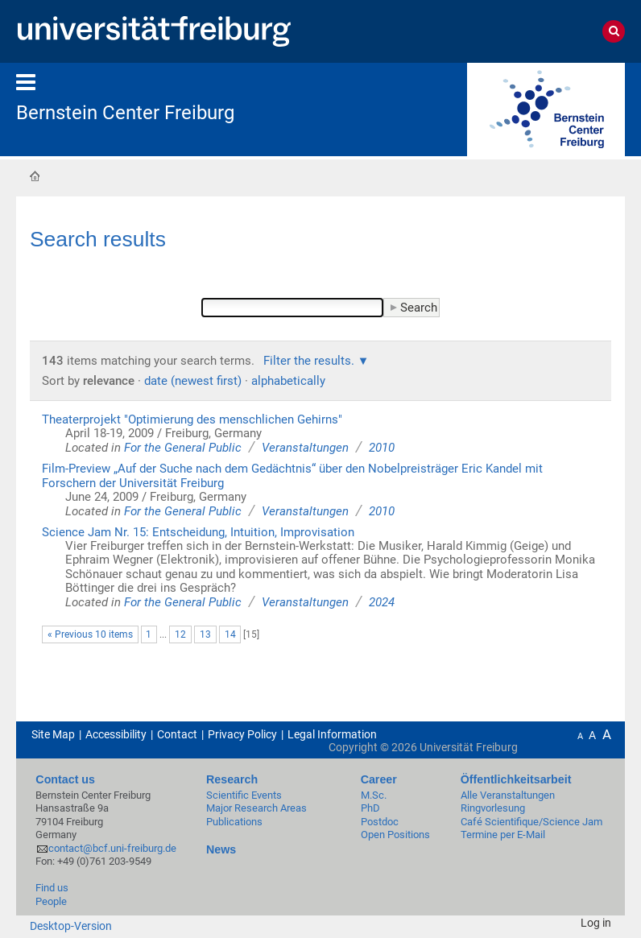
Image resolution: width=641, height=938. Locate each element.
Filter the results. (310, 360)
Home (34, 175)
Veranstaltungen (305, 447)
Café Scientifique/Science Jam (531, 822)
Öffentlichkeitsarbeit (516, 779)
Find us (51, 888)
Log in (596, 922)
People (51, 901)
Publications (234, 822)
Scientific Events (244, 795)
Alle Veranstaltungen (508, 795)
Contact (177, 734)
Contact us (65, 779)
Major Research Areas (256, 808)
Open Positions (395, 834)
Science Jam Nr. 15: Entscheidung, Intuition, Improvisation (198, 532)
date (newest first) (193, 381)
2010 (382, 447)
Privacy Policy (242, 734)
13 (205, 634)
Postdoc (380, 822)
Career (379, 779)
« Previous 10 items (90, 634)
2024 (382, 602)
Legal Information (332, 734)
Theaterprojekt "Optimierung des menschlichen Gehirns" (192, 419)
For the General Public (183, 447)
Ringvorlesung (493, 808)
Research (232, 779)
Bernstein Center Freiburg (125, 112)
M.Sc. (374, 795)
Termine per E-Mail (503, 834)
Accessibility (116, 734)
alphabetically (288, 381)
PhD (370, 808)
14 (230, 634)
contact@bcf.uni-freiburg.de (112, 848)
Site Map (53, 734)
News (221, 849)
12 (180, 634)
